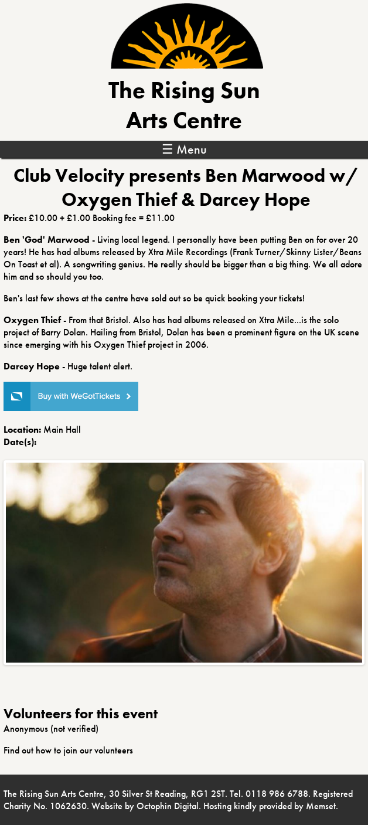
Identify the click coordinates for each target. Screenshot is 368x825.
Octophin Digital (168, 806)
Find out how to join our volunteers (68, 750)
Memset (321, 806)
